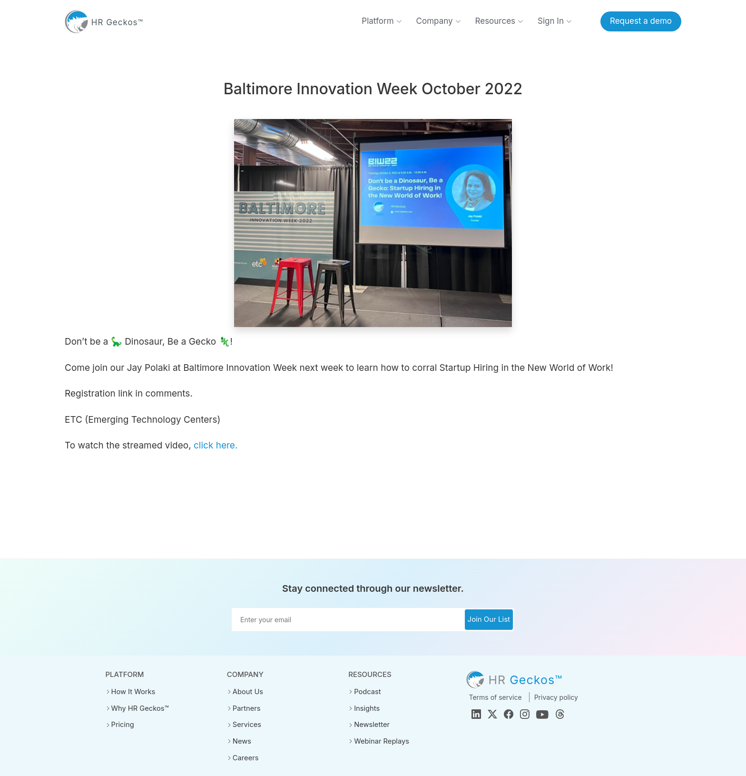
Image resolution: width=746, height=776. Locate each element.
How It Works (132, 691)
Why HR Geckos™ (138, 708)
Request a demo (641, 21)
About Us (247, 691)
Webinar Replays (380, 740)
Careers (245, 756)
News (241, 740)
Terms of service (495, 697)
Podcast (367, 691)
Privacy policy (556, 697)
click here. (215, 445)
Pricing (122, 724)
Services (246, 724)
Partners (246, 708)
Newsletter (371, 724)
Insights (366, 708)
